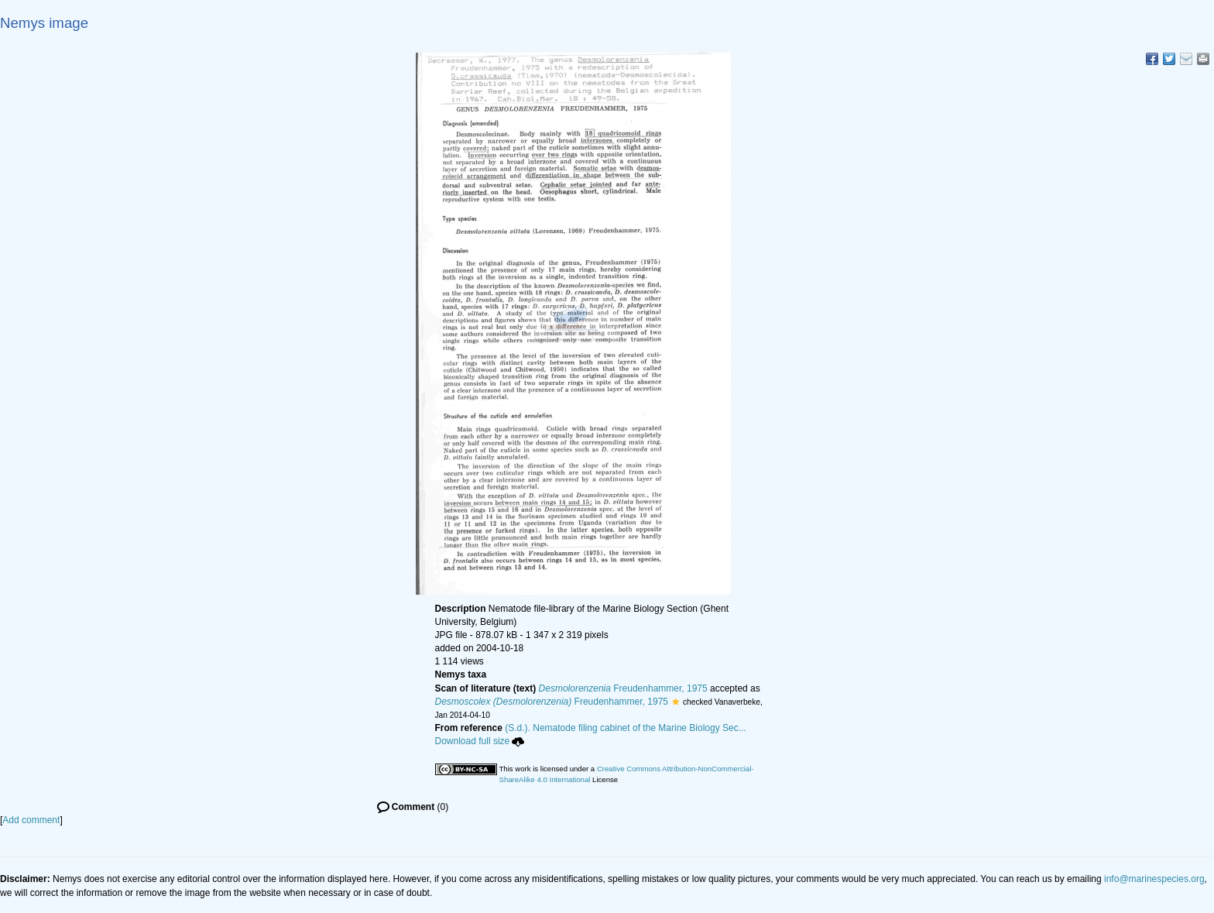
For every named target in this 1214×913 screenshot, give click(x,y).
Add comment (31, 820)
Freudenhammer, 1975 (623, 688)
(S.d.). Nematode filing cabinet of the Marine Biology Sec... (625, 728)
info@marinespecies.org (1154, 879)
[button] (675, 701)
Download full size (480, 741)
